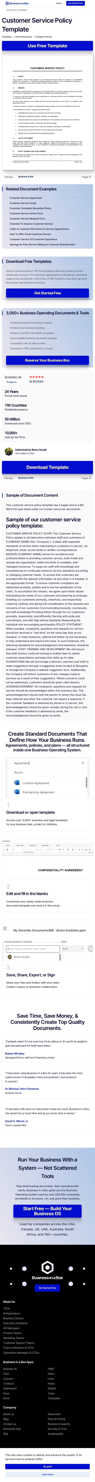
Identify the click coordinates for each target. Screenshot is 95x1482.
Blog (5, 1420)
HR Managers (11, 1329)
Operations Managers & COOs (21, 1353)
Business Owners (13, 1319)
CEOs (6, 1309)
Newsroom (54, 1415)
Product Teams (12, 1334)
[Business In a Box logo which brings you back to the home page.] (17, 4)
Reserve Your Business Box (47, 361)
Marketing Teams (13, 1338)
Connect (8, 1379)
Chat (6, 1374)
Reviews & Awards (59, 1425)
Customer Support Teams (18, 1343)
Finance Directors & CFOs (18, 1348)
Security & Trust (57, 1429)
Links (51, 1379)
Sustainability (55, 1434)
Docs (6, 1394)
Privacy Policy (31, 1474)
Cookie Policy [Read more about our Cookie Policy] (47, 1474)
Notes (51, 1384)
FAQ (5, 1434)
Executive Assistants (15, 1324)
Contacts (8, 1384)
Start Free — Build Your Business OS (47, 1212)
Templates (54, 1399)
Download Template (47, 468)
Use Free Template (47, 46)
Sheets (52, 1389)
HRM (51, 1369)
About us (8, 1415)
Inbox (51, 1374)
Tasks (51, 1394)
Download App (12, 1429)
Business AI (10, 1369)
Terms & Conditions (11, 1474)
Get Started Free (47, 294)
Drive (6, 1399)
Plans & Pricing (56, 1420)
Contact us (9, 1425)
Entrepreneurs (11, 1314)
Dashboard (9, 1389)
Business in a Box (18, 1467)
